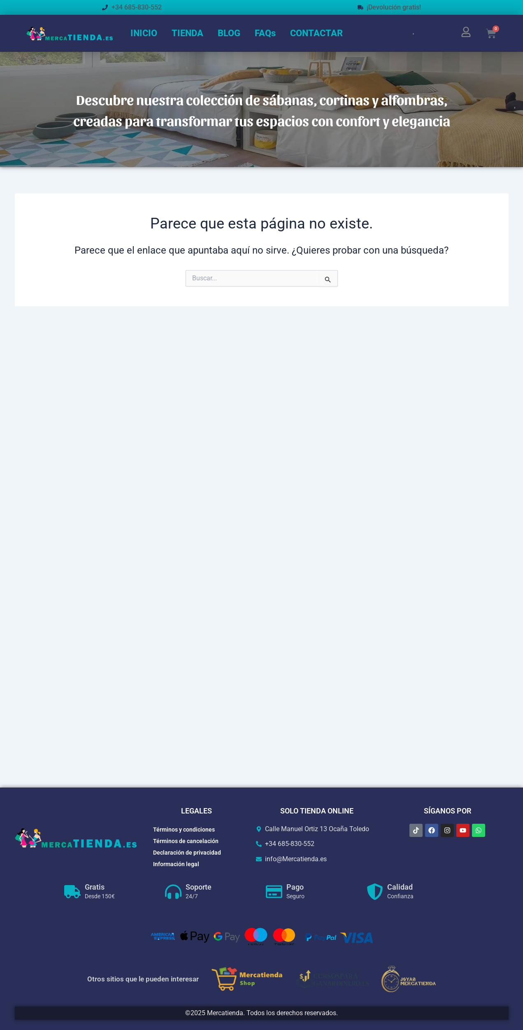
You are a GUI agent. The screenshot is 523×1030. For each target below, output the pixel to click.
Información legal (176, 864)
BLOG (229, 33)
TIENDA (187, 33)
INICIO (143, 33)
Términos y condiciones (184, 829)
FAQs (265, 33)
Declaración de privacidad (187, 852)
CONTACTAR (316, 33)
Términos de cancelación (185, 841)
